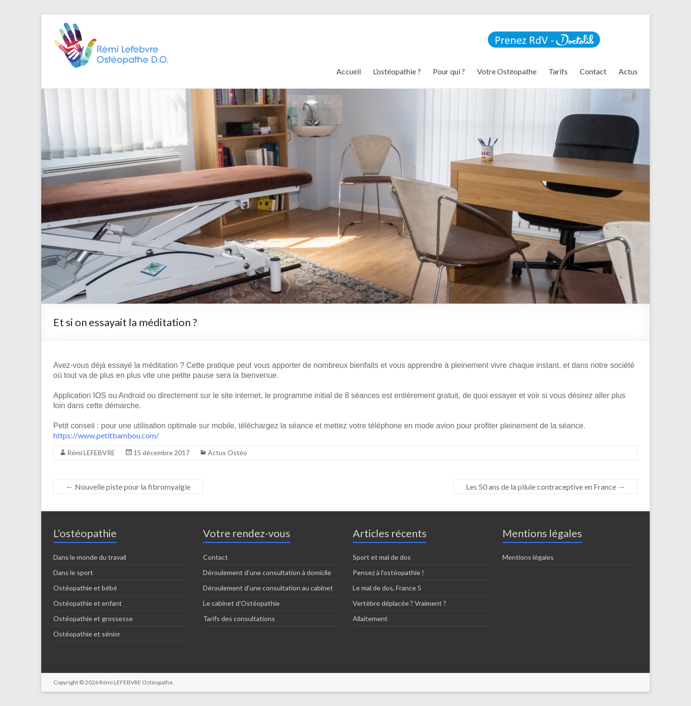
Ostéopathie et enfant (87, 603)
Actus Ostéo (227, 452)
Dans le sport (73, 572)
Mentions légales (528, 557)
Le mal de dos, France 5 (387, 588)
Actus (628, 71)
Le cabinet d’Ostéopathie (241, 603)
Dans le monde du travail (89, 557)
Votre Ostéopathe (506, 71)
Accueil (348, 71)
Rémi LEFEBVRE (91, 452)
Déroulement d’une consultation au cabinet (268, 588)
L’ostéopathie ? (397, 71)
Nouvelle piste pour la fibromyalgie (128, 486)
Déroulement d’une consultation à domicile (267, 572)
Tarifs (558, 71)
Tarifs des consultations (239, 618)
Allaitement (370, 618)
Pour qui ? (449, 71)
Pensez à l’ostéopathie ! (388, 572)
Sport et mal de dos (382, 557)
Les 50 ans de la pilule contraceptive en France (545, 486)
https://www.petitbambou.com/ (106, 435)
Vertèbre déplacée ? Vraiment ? (399, 603)
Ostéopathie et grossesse (93, 618)
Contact (593, 71)
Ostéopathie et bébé (85, 588)
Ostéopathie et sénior (86, 634)
